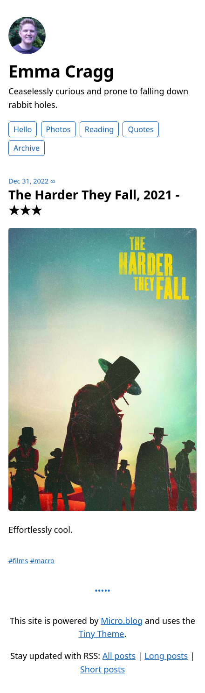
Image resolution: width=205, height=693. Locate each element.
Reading (99, 129)
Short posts (102, 669)
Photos (58, 129)
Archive (27, 148)
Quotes (140, 129)
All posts (119, 655)
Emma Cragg (61, 71)
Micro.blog (122, 620)
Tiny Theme (101, 633)
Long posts (166, 655)
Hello (23, 129)
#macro (42, 560)
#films (18, 560)
